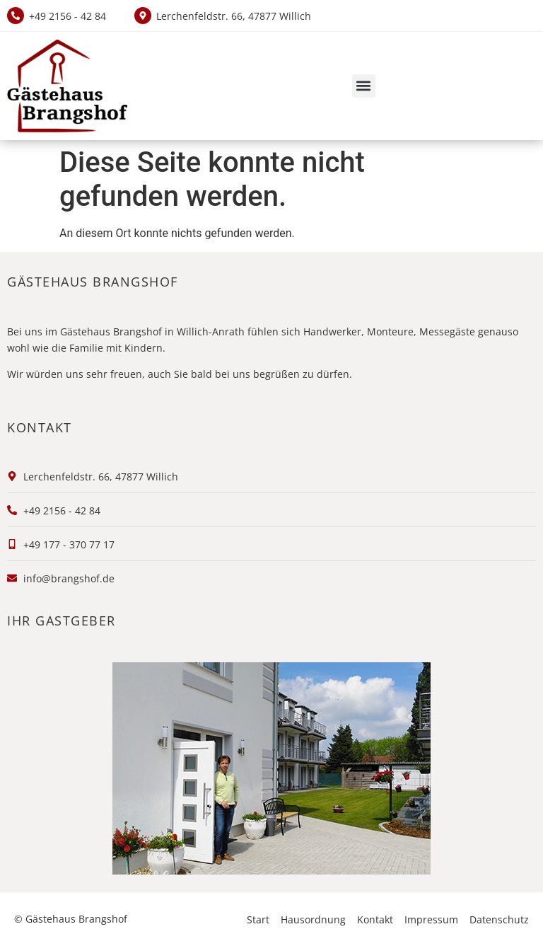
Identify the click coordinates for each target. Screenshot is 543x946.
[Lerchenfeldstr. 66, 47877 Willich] (142, 15)
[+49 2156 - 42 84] (15, 15)
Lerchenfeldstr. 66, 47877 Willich (233, 16)
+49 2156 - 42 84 (67, 16)
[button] (363, 86)
